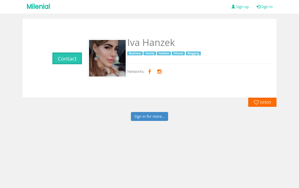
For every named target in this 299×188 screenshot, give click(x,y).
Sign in (265, 6)
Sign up (240, 6)
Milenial (38, 6)
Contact (67, 58)
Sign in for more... (149, 116)
